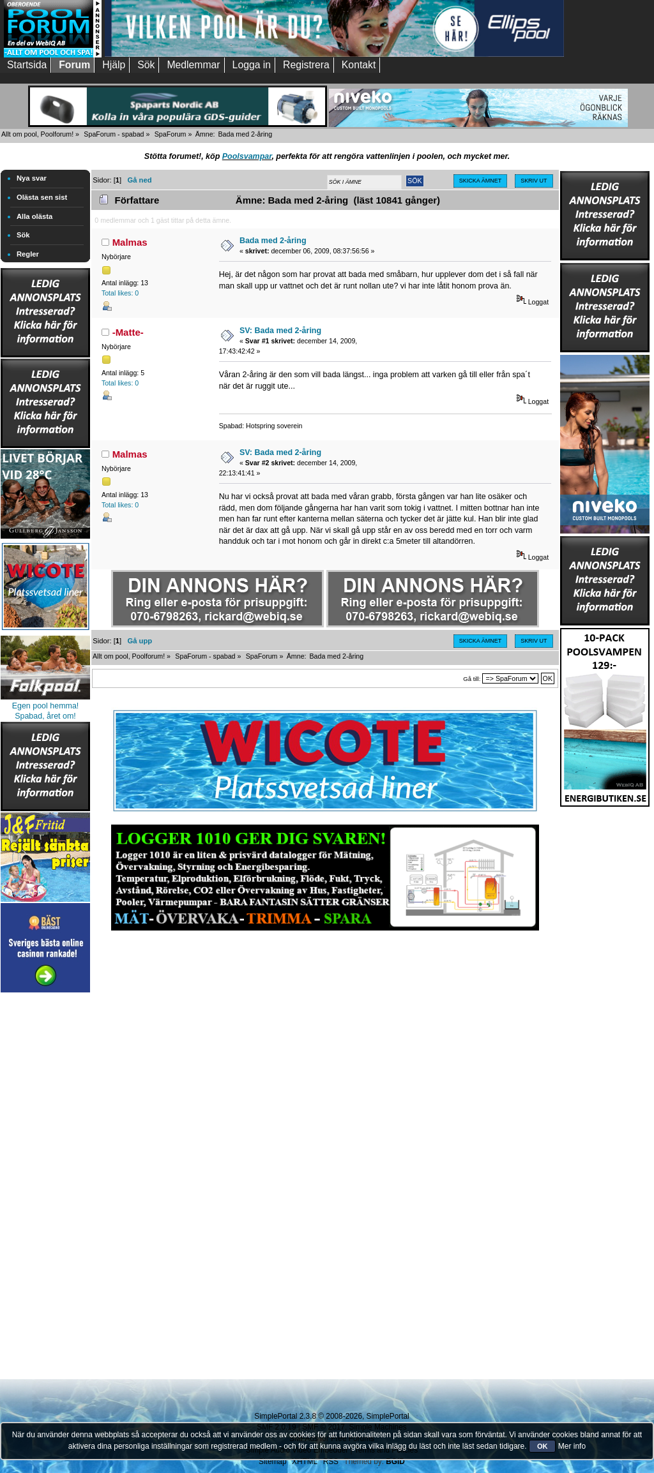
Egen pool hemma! (45, 705)
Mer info (572, 1446)
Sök (23, 235)
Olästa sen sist (42, 197)
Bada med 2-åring (273, 240)
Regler (28, 254)
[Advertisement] (45, 1187)
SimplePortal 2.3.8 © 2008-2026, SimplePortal (331, 1416)
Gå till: (471, 678)
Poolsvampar (247, 156)
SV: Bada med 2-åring (280, 330)
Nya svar (32, 178)
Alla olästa (34, 216)
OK (542, 1446)
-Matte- (128, 332)
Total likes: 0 (120, 293)
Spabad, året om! (45, 716)
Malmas (130, 242)
